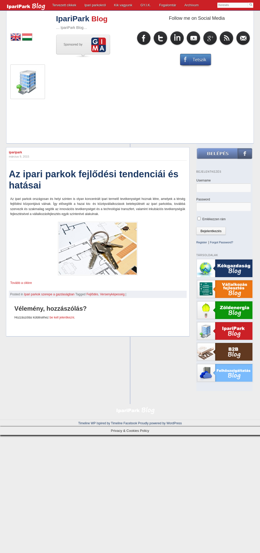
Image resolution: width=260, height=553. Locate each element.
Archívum (191, 5)
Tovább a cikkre (21, 283)
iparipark (15, 152)
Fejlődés (92, 294)
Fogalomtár (167, 5)
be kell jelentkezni (62, 317)
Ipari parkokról (95, 5)
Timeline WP (87, 423)
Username (203, 180)
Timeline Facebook (124, 423)
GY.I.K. (145, 5)
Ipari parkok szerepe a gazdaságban (49, 294)
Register (201, 242)
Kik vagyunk (123, 5)
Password (203, 199)
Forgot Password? (221, 242)
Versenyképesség (112, 294)
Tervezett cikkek (64, 5)
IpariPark (72, 18)
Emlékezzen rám (211, 219)
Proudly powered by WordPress (160, 423)
